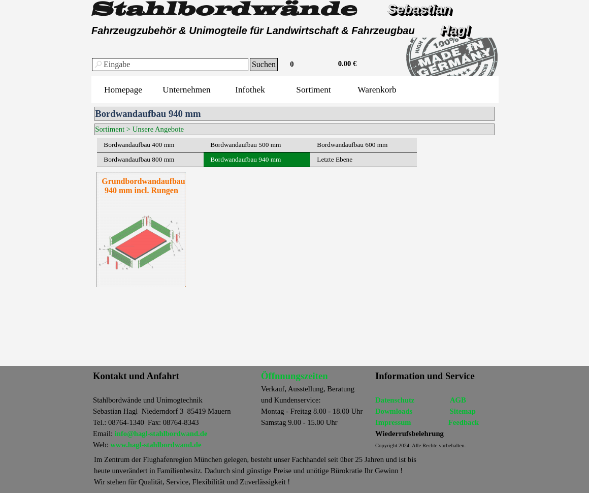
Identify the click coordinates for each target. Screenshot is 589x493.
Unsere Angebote (158, 129)
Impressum (393, 422)
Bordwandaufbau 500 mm (245, 144)
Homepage (123, 90)
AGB (458, 400)
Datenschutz (394, 400)
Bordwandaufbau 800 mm (139, 159)
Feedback (463, 422)
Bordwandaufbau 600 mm (352, 144)
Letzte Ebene (334, 159)
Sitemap (463, 411)
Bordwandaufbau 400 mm (139, 144)
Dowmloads (393, 411)
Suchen (264, 64)
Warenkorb (377, 90)
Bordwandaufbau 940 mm (245, 159)
